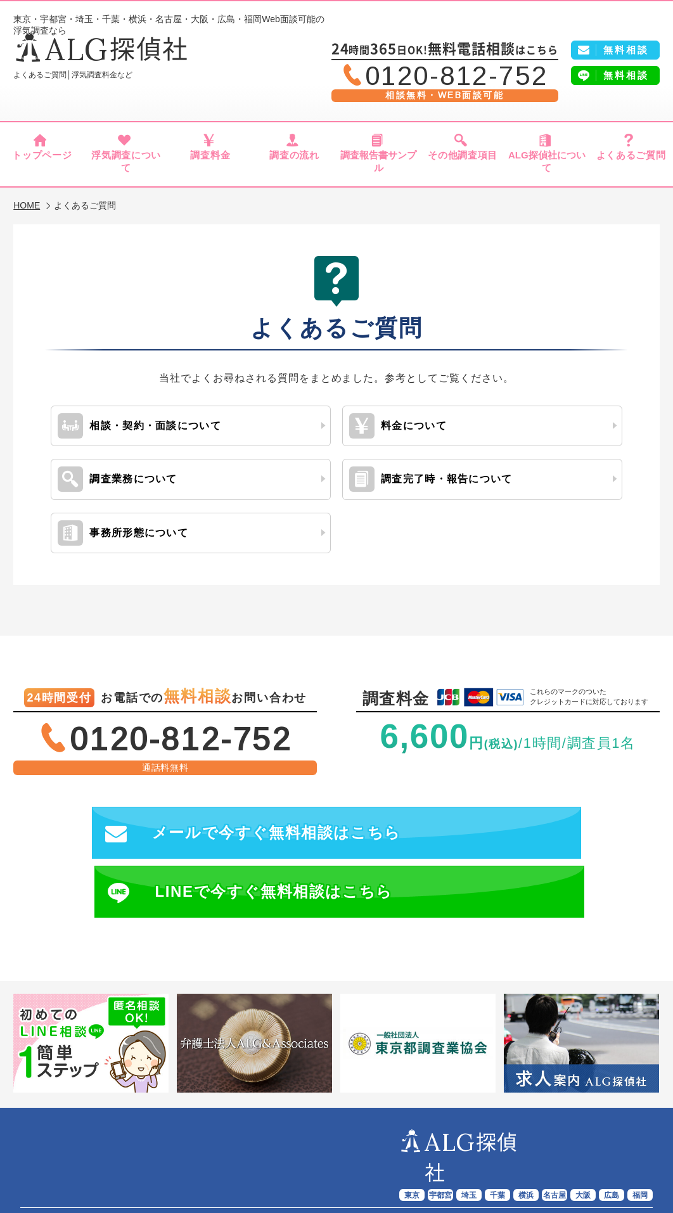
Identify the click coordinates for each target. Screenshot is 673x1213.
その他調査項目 (462, 160)
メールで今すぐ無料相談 (189, 822)
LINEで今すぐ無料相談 (513, 822)
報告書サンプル (408, 1150)
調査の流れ (294, 160)
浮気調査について (126, 160)
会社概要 (325, 1165)
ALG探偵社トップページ (111, 1150)
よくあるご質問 (630, 160)
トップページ (42, 160)
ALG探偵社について (546, 160)
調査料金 (210, 160)
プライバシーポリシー (403, 1165)
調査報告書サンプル (378, 160)
